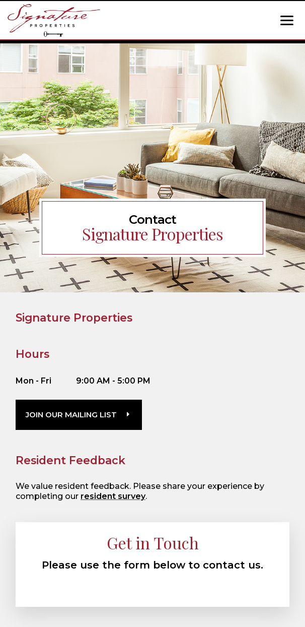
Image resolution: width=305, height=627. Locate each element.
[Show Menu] (286, 20)
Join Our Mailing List (71, 414)
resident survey (113, 496)
